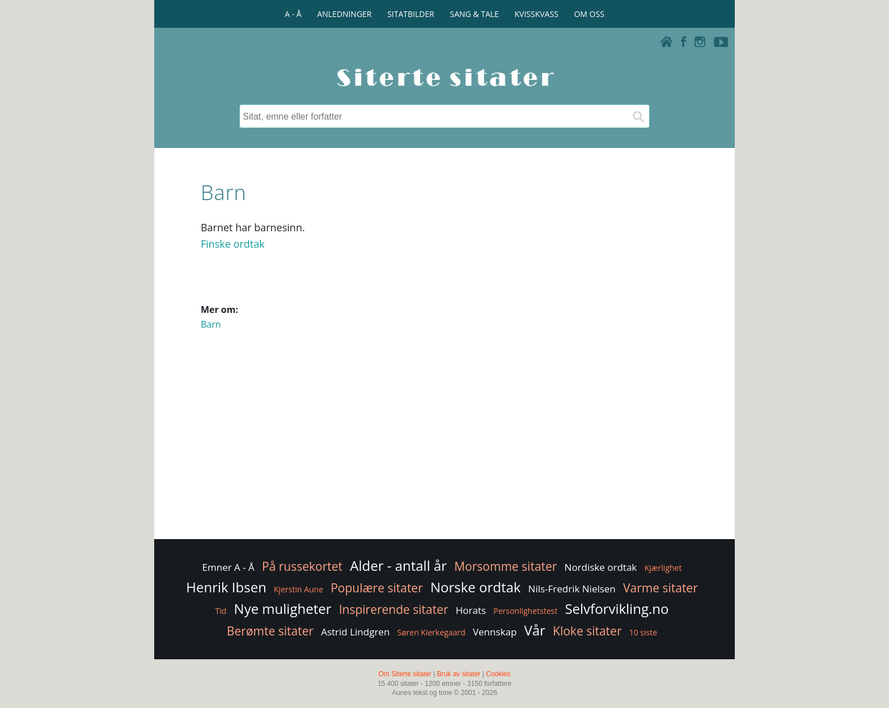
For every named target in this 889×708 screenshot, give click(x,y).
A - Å (293, 14)
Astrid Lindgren (355, 631)
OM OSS (589, 14)
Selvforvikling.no (616, 608)
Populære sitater (377, 588)
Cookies (498, 674)
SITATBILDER (410, 14)
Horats (471, 610)
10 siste (643, 632)
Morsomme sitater (505, 566)
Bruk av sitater (459, 674)
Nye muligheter (283, 608)
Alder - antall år (398, 565)
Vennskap (495, 631)
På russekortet (302, 566)
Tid (221, 610)
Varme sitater (660, 588)
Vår (534, 630)
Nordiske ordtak (601, 567)
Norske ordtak (475, 587)
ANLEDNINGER (344, 14)
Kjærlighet (662, 567)
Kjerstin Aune (298, 589)
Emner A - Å (228, 567)
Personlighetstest (525, 610)
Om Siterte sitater (404, 674)
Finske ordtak (233, 244)
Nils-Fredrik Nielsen (572, 588)
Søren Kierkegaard (431, 632)
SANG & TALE (474, 14)
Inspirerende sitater (393, 609)
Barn (211, 324)
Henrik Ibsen (226, 587)
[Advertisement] (444, 446)
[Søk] (637, 116)
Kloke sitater (587, 631)
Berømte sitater (270, 631)
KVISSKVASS (536, 14)
